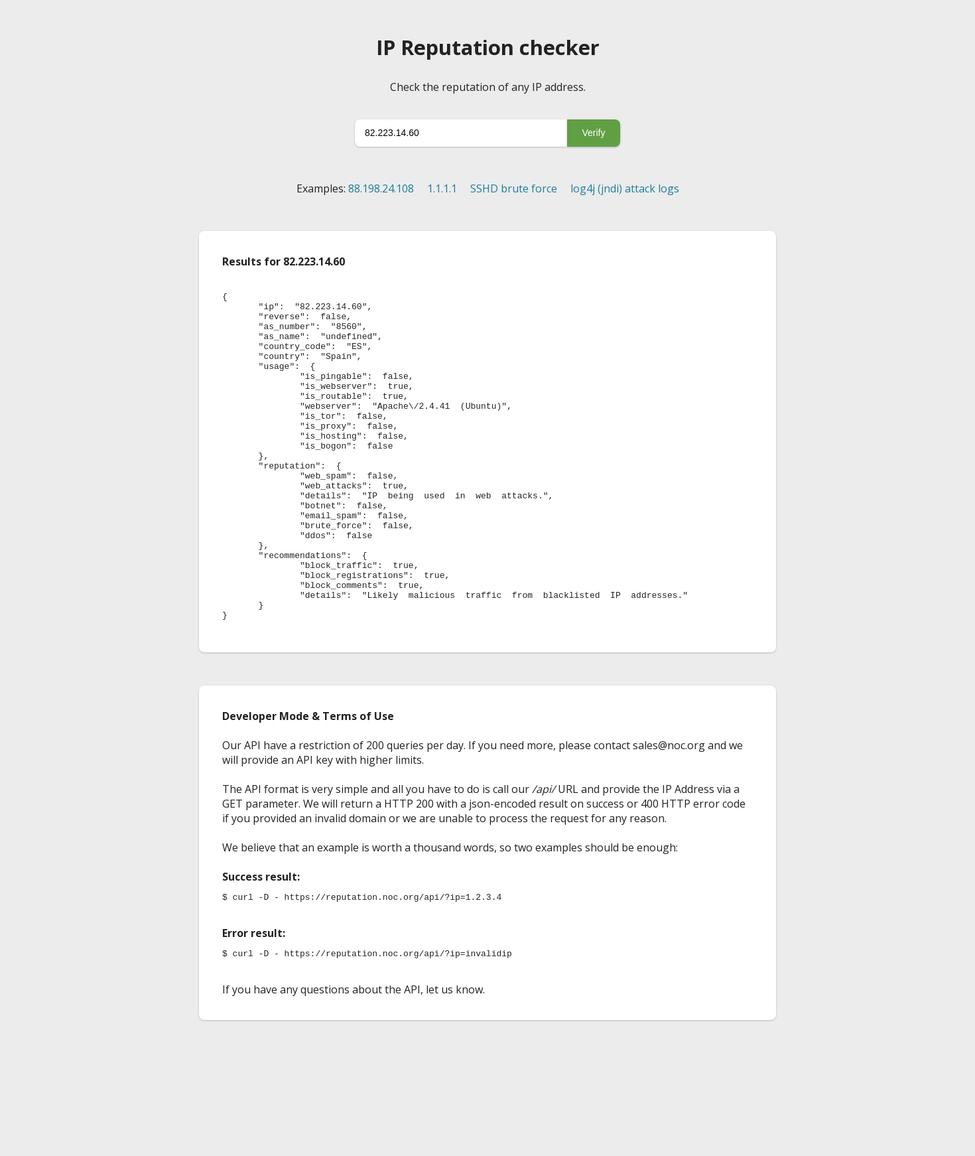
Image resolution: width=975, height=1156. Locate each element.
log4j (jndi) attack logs (624, 188)
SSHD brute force (513, 188)
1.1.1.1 (442, 188)
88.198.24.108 (381, 188)
